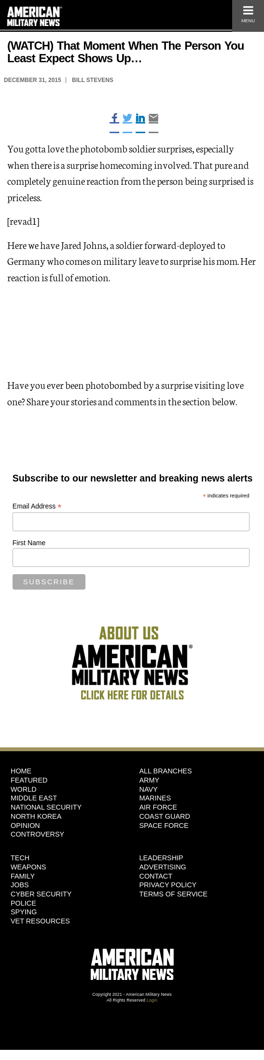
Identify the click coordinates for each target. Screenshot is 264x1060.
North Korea (36, 816)
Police (23, 903)
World (24, 789)
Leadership (161, 858)
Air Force (158, 807)
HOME (21, 771)
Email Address (37, 506)
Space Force (164, 825)
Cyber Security (41, 894)
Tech (20, 858)
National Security (46, 807)
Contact (155, 876)
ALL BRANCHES (165, 771)
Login (152, 1000)
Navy (148, 789)
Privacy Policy (168, 885)
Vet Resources (40, 921)
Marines (155, 798)
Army (149, 780)
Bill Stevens (92, 80)
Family (23, 876)
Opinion (25, 825)
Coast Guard (164, 816)
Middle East (34, 798)
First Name (29, 543)
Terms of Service (173, 894)
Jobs (20, 885)
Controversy (37, 834)
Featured (29, 780)
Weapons (28, 867)
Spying (24, 912)
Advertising (162, 867)
